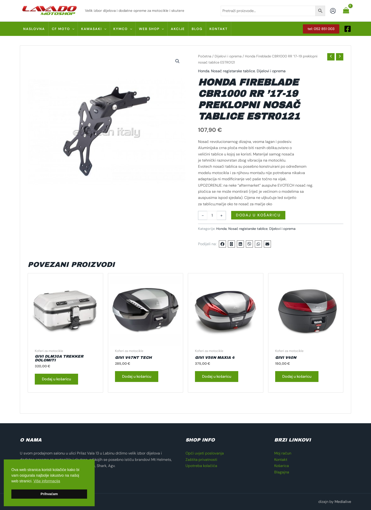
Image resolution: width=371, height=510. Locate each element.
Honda (203, 71)
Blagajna (281, 472)
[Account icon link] (333, 11)
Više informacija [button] (46, 481)
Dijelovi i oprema (228, 56)
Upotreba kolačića (201, 465)
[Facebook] (347, 28)
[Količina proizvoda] (212, 215)
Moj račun (282, 453)
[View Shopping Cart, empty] (346, 10)
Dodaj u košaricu (258, 215)
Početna (204, 56)
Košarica (281, 465)
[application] (72, 29)
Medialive (343, 501)
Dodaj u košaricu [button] (56, 379)
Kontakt (280, 459)
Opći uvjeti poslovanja (205, 453)
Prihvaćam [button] (49, 494)
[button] (321, 29)
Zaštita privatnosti (201, 459)
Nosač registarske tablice (233, 71)
